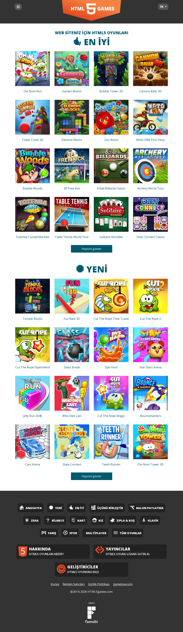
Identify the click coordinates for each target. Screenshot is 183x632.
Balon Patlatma (147, 507)
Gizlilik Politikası (99, 584)
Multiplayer (96, 533)
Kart (78, 520)
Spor (70, 532)
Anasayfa (30, 507)
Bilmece (55, 520)
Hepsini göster (92, 249)
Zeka (32, 520)
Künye (55, 584)
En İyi (91, 42)
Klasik (150, 520)
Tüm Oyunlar (127, 532)
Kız (97, 520)
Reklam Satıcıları (74, 584)
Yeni (91, 269)
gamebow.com (122, 584)
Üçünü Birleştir (107, 507)
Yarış (49, 532)
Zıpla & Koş (122, 520)
